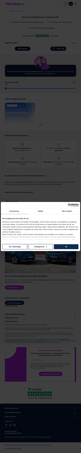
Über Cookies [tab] (67, 211)
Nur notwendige (15, 247)
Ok (66, 247)
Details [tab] (40, 211)
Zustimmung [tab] (14, 211)
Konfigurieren (40, 247)
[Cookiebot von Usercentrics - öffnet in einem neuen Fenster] (69, 205)
